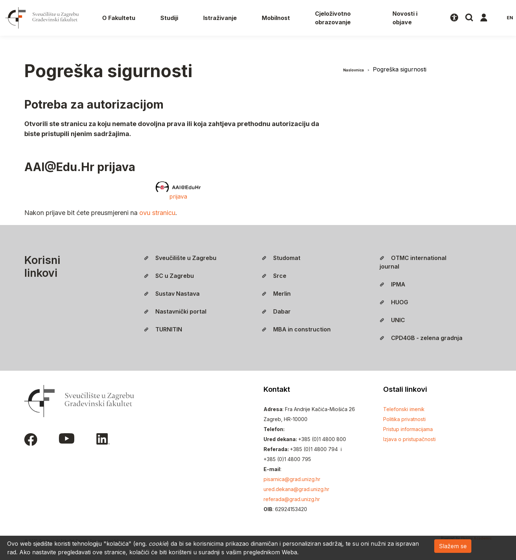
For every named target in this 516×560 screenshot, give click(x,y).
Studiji (169, 17)
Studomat (281, 257)
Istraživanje (220, 17)
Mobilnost (276, 17)
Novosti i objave (404, 18)
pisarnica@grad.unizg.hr (292, 479)
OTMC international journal (413, 262)
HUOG (394, 302)
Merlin (276, 293)
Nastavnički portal (175, 311)
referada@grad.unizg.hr (292, 499)
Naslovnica (353, 70)
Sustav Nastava (172, 293)
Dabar (276, 311)
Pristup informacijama (408, 429)
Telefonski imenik (404, 409)
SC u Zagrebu (169, 275)
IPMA (392, 284)
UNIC (392, 320)
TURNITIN (163, 329)
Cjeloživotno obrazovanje (333, 18)
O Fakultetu (118, 17)
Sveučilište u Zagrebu (180, 257)
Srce (274, 275)
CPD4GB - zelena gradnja (421, 337)
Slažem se (453, 546)
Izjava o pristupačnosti (409, 439)
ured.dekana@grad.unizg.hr (296, 489)
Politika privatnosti (404, 419)
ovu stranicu (157, 212)
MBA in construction (296, 329)
